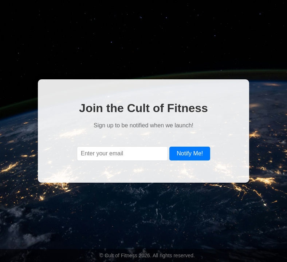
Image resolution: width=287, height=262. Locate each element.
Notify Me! (190, 153)
